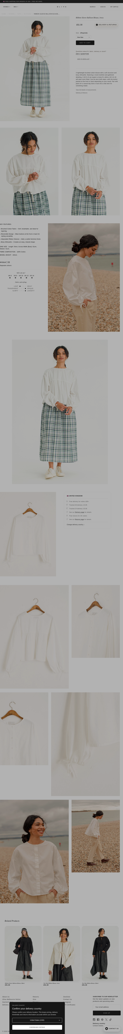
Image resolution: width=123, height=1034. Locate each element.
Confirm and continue (37, 1027)
